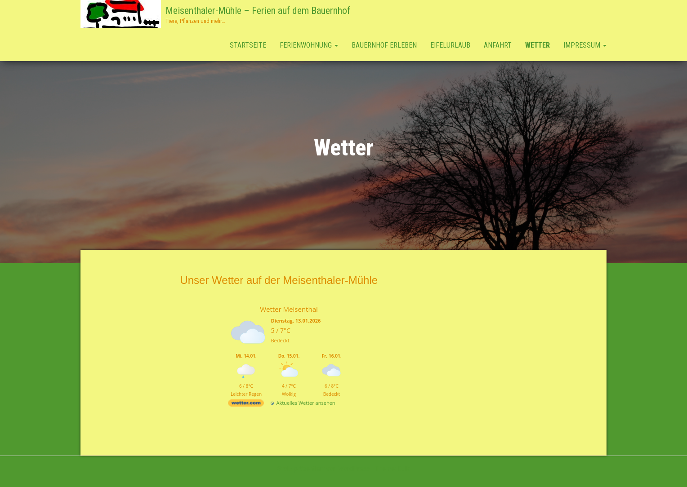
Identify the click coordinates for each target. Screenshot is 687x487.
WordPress (354, 469)
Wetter (537, 45)
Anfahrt (498, 45)
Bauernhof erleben (384, 45)
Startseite (248, 45)
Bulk (404, 469)
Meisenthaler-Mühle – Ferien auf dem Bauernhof (257, 10)
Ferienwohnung (309, 45)
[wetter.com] (246, 404)
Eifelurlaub (450, 45)
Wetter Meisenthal (289, 309)
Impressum (585, 45)
